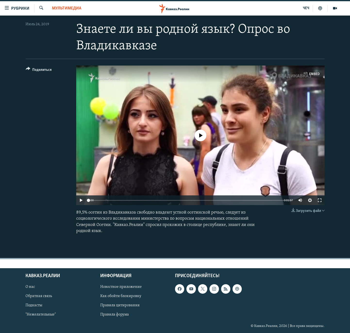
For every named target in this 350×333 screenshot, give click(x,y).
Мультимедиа (66, 8)
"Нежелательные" (40, 315)
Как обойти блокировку (120, 296)
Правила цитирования (120, 305)
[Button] (39, 70)
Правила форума (114, 315)
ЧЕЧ (306, 8)
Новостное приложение (121, 287)
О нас (30, 287)
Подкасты (33, 305)
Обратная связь (38, 296)
